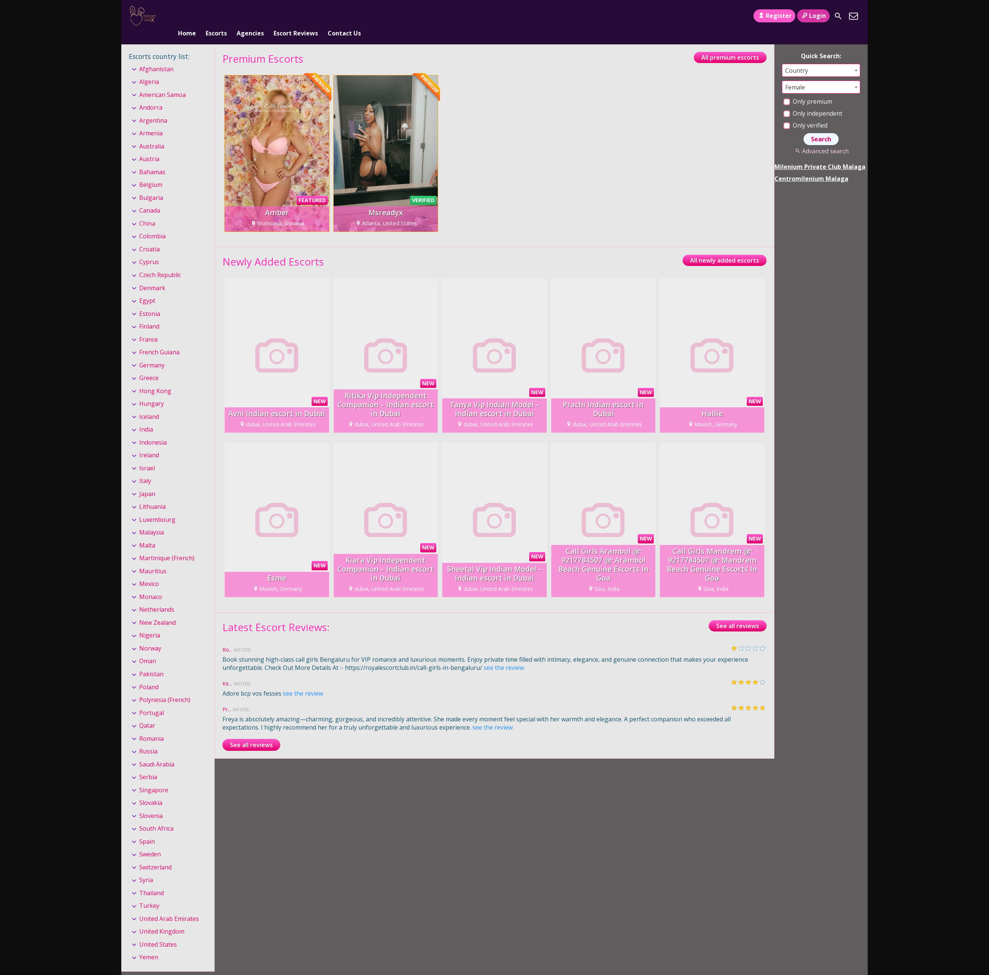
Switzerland (155, 855)
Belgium (150, 173)
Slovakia (150, 790)
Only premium (807, 89)
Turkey (149, 893)
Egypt (147, 288)
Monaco (150, 584)
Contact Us (344, 16)
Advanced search (820, 139)
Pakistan (151, 662)
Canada (149, 198)
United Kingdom (161, 919)
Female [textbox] (795, 75)
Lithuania (152, 494)
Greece (149, 365)
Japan (147, 481)
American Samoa (162, 82)
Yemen (148, 945)
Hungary (151, 391)
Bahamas (152, 160)
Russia (148, 739)
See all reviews (737, 613)
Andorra (150, 95)
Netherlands (156, 597)
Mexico (149, 572)
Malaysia (151, 520)
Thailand (151, 881)
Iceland (149, 404)
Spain (147, 829)
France (148, 327)
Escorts (216, 16)
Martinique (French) (166, 546)
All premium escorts (730, 45)
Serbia (148, 765)
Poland (149, 675)
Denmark (152, 276)
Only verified (805, 113)
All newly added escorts (724, 248)
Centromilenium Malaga (811, 166)
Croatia (149, 237)
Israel (147, 456)
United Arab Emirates (169, 906)
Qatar (147, 713)
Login (813, 16)
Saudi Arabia (156, 752)
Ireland (149, 443)
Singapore (153, 778)
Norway (150, 636)
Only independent (812, 101)
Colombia (152, 224)
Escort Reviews (296, 16)
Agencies (250, 16)
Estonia (149, 301)
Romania (151, 726)
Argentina (153, 108)
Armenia (151, 121)
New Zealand (157, 610)
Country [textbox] (796, 58)
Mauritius (152, 559)
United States (158, 932)
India (146, 417)
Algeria (149, 69)
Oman (147, 649)
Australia (151, 134)
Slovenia (151, 803)
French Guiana (159, 340)
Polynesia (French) (164, 687)
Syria (146, 867)
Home (187, 16)
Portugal (151, 700)
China (147, 211)
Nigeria (149, 623)
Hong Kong (155, 378)
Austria (149, 147)
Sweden (150, 842)
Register (774, 16)
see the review (504, 655)
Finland (149, 314)
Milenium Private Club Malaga (819, 154)
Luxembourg (157, 507)
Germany (152, 353)
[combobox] (821, 58)
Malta (147, 533)
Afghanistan (156, 57)
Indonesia (153, 430)
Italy (145, 468)
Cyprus (149, 250)
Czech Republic (160, 262)
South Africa (156, 816)
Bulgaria (151, 185)
